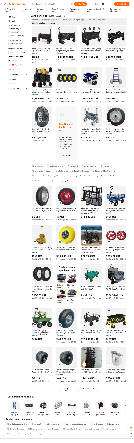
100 (92, 389)
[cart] (103, 4)
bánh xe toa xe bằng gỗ (62, 176)
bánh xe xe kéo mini (35, 429)
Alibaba (35, 20)
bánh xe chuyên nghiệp (41, 176)
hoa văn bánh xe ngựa (80, 171)
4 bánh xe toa (30, 434)
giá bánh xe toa (61, 171)
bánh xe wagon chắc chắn (41, 171)
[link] (131, 422)
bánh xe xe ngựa (13, 434)
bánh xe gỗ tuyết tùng (84, 176)
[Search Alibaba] (50, 4)
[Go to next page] (97, 389)
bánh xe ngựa (97, 424)
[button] (71, 4)
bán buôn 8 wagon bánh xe (17, 424)
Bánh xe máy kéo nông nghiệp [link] (43, 23)
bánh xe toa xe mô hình (105, 176)
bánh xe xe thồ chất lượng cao (104, 171)
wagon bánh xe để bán (71, 429)
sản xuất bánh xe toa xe (93, 429)
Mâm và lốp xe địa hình (96, 20)
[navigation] (17, 202)
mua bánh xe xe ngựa (55, 166)
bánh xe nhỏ (37, 166)
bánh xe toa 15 (113, 424)
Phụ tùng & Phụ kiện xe (50, 20)
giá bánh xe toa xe (89, 166)
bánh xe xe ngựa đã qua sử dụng (75, 424)
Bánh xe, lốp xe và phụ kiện (73, 20)
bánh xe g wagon (46, 434)
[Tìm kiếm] (80, 4)
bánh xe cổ (36, 424)
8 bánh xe (104, 166)
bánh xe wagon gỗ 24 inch (62, 181)
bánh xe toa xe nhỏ (52, 424)
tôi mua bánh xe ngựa (15, 429)
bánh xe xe (111, 429)
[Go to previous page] (61, 389)
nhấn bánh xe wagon (40, 181)
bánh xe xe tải (53, 429)
